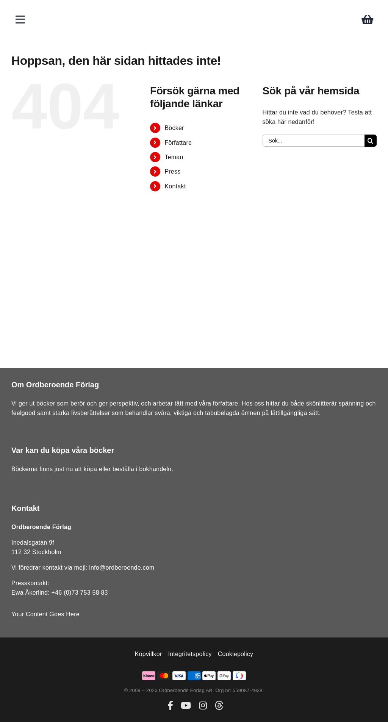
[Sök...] (314, 141)
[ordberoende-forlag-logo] (194, 8)
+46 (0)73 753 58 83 (80, 592)
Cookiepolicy (235, 654)
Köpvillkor (148, 654)
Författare (178, 142)
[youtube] (186, 705)
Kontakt (175, 186)
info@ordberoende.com (121, 567)
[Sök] (371, 141)
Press (172, 171)
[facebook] (170, 705)
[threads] (219, 705)
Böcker (174, 128)
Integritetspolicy (189, 654)
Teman (173, 157)
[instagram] (203, 705)
